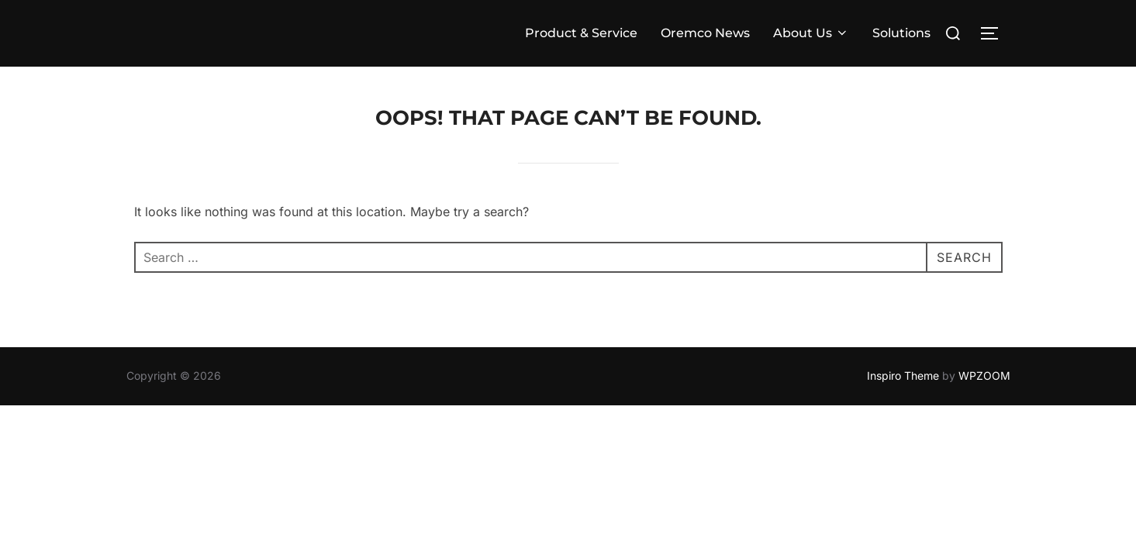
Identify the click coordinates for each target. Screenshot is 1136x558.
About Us (811, 33)
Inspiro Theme (903, 375)
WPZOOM (984, 375)
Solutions (901, 33)
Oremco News (705, 33)
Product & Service (581, 33)
